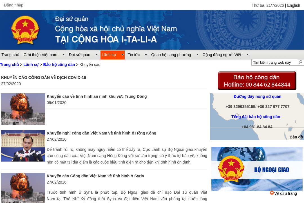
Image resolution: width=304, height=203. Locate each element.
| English (292, 5)
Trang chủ (9, 64)
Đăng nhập (13, 5)
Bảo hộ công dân (59, 64)
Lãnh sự (31, 64)
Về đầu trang (283, 193)
